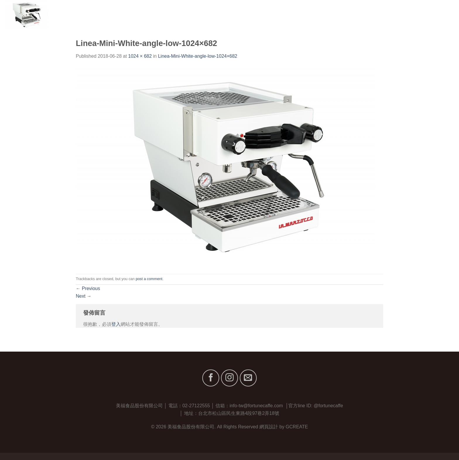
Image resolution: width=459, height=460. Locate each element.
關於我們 (353, 14)
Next (83, 296)
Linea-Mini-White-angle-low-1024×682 (197, 56)
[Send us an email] (248, 377)
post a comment (149, 279)
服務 (396, 14)
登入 (116, 324)
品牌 (377, 14)
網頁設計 (268, 426)
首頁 (331, 14)
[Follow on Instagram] (229, 377)
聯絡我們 (445, 14)
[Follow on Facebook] (210, 377)
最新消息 (418, 14)
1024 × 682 (140, 56)
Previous (88, 288)
